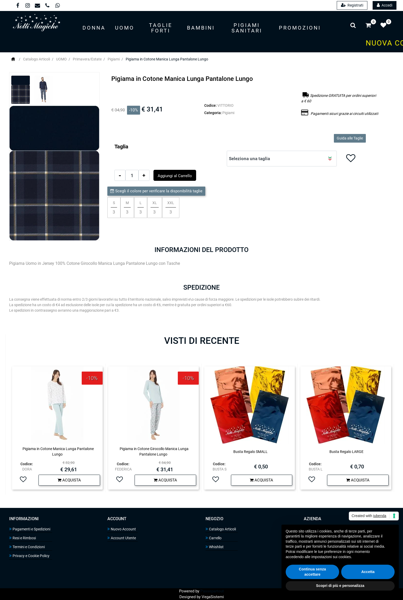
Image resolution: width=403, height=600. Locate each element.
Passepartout (212, 591)
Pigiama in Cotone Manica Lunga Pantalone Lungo (167, 59)
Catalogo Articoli (36, 59)
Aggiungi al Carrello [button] (175, 175)
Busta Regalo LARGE (346, 452)
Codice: (210, 105)
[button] (94, 28)
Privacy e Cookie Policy (29, 555)
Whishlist (215, 547)
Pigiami (114, 59)
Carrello (214, 538)
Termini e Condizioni (27, 547)
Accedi (384, 5)
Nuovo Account (121, 529)
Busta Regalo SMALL (250, 452)
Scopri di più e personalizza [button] (340, 586)
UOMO (61, 59)
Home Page (13, 59)
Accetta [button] (368, 572)
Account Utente (121, 538)
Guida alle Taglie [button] (350, 138)
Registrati (352, 5)
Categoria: (213, 113)
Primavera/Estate (87, 59)
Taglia (121, 146)
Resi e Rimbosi (22, 538)
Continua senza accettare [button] (312, 571)
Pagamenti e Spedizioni (29, 529)
